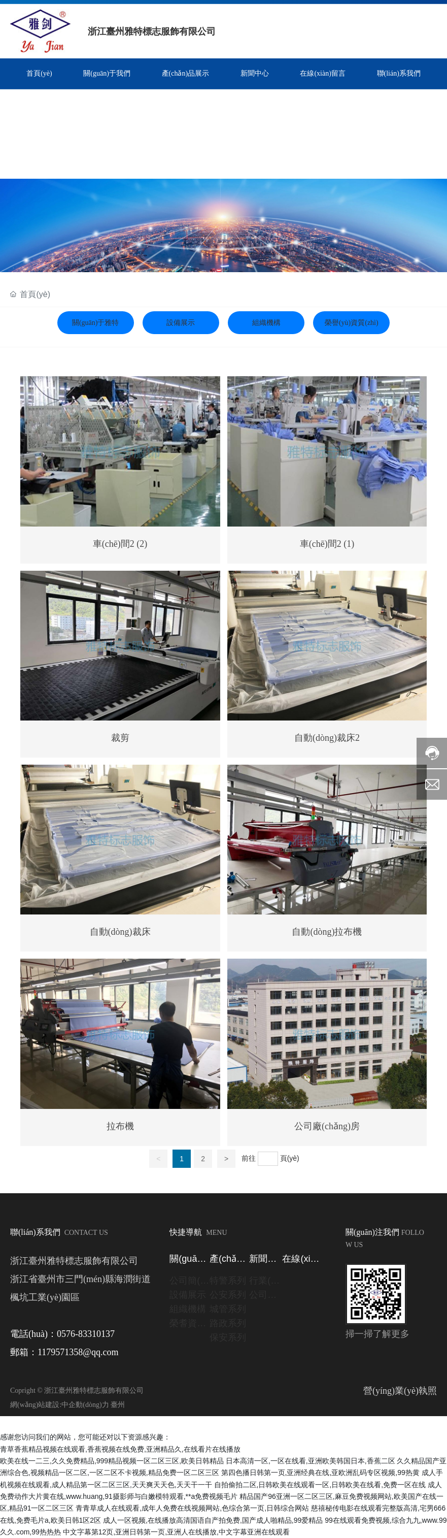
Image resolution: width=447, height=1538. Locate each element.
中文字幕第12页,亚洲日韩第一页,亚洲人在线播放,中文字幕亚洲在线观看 (176, 1532)
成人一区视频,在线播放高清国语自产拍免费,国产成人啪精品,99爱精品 (213, 1520)
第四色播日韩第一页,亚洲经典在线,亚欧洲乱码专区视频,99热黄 (320, 1472)
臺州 (118, 1405)
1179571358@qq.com (78, 1352)
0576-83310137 (86, 1334)
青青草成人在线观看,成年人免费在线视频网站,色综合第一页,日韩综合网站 (192, 1508)
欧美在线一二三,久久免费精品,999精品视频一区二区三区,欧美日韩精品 (112, 1461)
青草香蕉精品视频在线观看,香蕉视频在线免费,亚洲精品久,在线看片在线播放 (120, 1449)
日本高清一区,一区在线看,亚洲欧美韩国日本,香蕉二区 (310, 1461)
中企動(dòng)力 (85, 1405)
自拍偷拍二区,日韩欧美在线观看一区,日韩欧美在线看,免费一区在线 (320, 1485)
